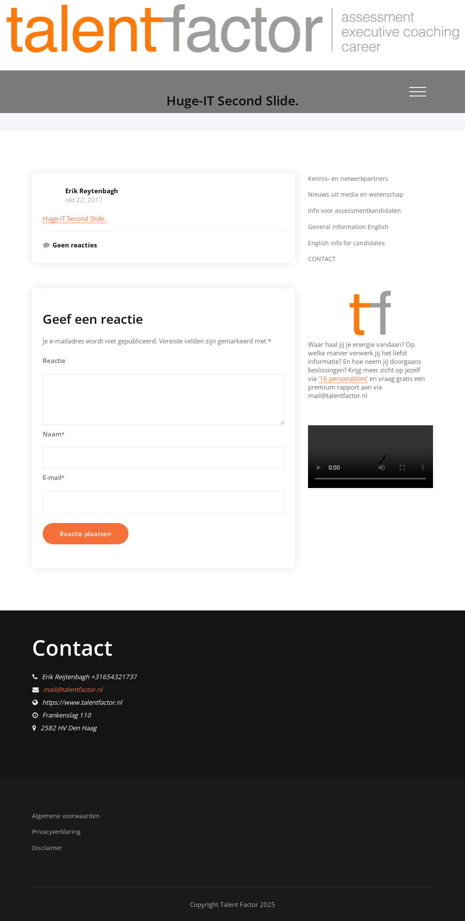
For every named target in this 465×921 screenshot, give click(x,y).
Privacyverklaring (57, 831)
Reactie (54, 360)
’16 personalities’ (343, 377)
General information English (349, 226)
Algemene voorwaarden (67, 815)
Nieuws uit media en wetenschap (356, 194)
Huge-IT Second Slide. (74, 218)
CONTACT (322, 258)
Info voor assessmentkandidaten (356, 210)
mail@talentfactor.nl (72, 689)
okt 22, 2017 (84, 199)
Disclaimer (47, 847)
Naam (53, 434)
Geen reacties (74, 245)
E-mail (53, 477)
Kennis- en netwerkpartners (348, 178)
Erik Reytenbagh (91, 190)
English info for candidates (347, 242)
